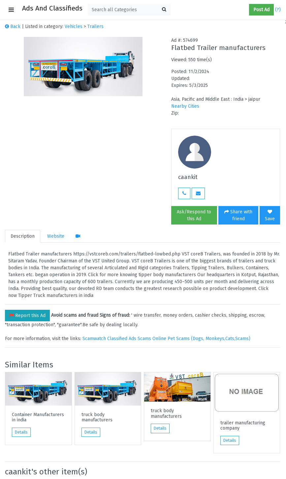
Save (270, 215)
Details (21, 432)
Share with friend (238, 215)
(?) (278, 10)
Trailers (95, 26)
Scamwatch (94, 338)
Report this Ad (27, 315)
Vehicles (73, 26)
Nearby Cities (185, 106)
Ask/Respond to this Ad (194, 215)
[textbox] (129, 9)
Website (55, 236)
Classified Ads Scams (129, 338)
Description (23, 236)
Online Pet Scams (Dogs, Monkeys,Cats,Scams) (201, 338)
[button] (246, 10)
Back (12, 26)
